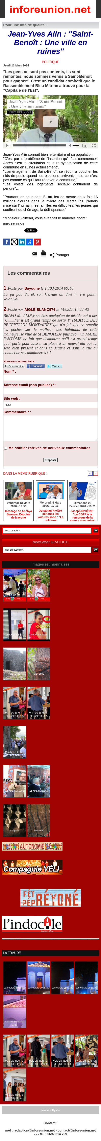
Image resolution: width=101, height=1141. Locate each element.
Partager (59, 255)
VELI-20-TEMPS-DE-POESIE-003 (14, 715)
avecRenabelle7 (14, 634)
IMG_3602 (38, 673)
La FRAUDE (12, 953)
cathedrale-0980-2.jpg (14, 1023)
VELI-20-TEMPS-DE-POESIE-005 (38, 715)
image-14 (14, 830)
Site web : (11, 398)
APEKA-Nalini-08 (14, 791)
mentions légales (50, 1110)
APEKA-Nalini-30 (38, 791)
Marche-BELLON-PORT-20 (14, 754)
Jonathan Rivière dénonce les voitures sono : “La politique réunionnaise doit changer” (51, 514)
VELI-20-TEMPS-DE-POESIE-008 (38, 1062)
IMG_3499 (14, 673)
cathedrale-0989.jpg (14, 987)
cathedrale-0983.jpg (62, 987)
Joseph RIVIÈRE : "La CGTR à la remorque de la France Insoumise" (82, 514)
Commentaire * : (17, 412)
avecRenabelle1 (38, 634)
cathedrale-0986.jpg (86, 987)
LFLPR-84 (38, 595)
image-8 (38, 830)
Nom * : (9, 371)
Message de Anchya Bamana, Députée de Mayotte (18, 514)
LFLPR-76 (14, 595)
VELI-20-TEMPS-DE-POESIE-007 (14, 1096)
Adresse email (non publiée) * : (29, 385)
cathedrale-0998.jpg (38, 987)
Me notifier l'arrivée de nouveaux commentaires (49, 448)
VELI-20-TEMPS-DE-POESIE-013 (86, 1062)
